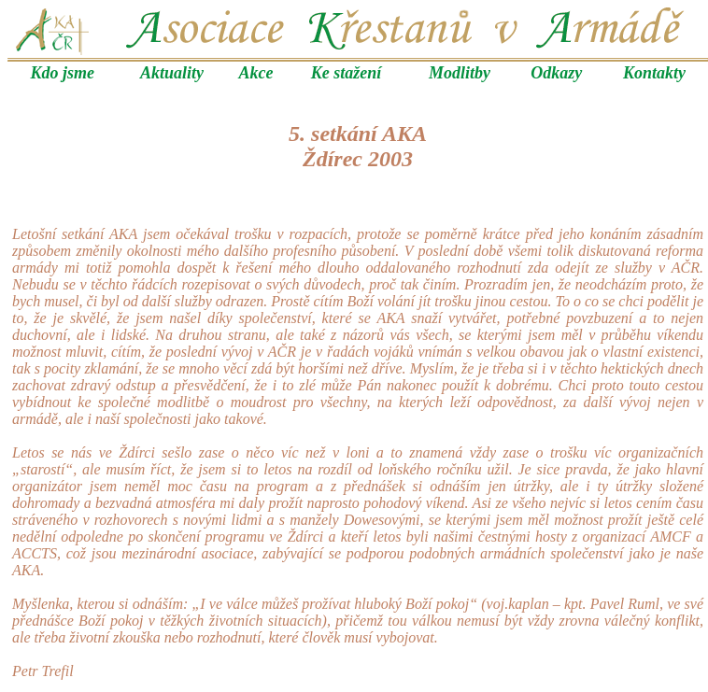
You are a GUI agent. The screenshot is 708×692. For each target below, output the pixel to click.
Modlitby (459, 73)
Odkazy (556, 73)
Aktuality (172, 73)
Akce (256, 73)
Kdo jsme (63, 73)
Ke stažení (346, 73)
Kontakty (654, 73)
